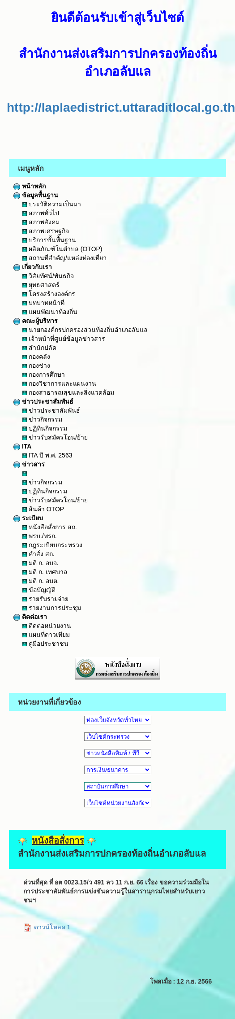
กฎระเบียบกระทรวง (52, 545)
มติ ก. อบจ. (40, 562)
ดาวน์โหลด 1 (47, 927)
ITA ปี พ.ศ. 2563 (47, 455)
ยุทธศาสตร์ (41, 284)
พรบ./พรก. (39, 536)
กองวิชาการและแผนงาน (59, 383)
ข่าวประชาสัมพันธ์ (43, 401)
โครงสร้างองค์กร (48, 293)
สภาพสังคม (41, 222)
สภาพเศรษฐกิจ (45, 231)
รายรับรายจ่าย (45, 598)
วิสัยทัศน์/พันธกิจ (48, 275)
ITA (22, 446)
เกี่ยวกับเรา (32, 266)
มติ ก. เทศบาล (45, 571)
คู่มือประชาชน (45, 643)
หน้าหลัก (29, 186)
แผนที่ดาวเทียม (46, 634)
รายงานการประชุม (51, 607)
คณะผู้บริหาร (35, 320)
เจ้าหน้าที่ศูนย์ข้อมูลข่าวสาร (63, 338)
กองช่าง (36, 365)
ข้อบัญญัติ (39, 589)
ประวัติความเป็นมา (51, 204)
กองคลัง (36, 356)
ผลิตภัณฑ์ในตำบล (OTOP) (62, 249)
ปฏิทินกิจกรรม (44, 428)
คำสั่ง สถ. (38, 553)
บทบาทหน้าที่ (43, 302)
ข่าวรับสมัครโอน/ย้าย (55, 437)
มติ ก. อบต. (40, 580)
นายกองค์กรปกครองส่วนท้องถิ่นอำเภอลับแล (85, 329)
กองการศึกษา (43, 374)
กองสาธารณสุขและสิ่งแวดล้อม (68, 392)
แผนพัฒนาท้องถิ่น (49, 311)
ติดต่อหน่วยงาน (46, 625)
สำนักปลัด (39, 347)
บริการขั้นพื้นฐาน (49, 240)
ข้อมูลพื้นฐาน (35, 195)
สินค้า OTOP (43, 509)
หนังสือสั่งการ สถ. (49, 527)
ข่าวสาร (29, 464)
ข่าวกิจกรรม (42, 419)
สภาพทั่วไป (40, 213)
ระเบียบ (28, 518)
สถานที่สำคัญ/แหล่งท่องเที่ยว (64, 257)
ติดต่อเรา (30, 616)
